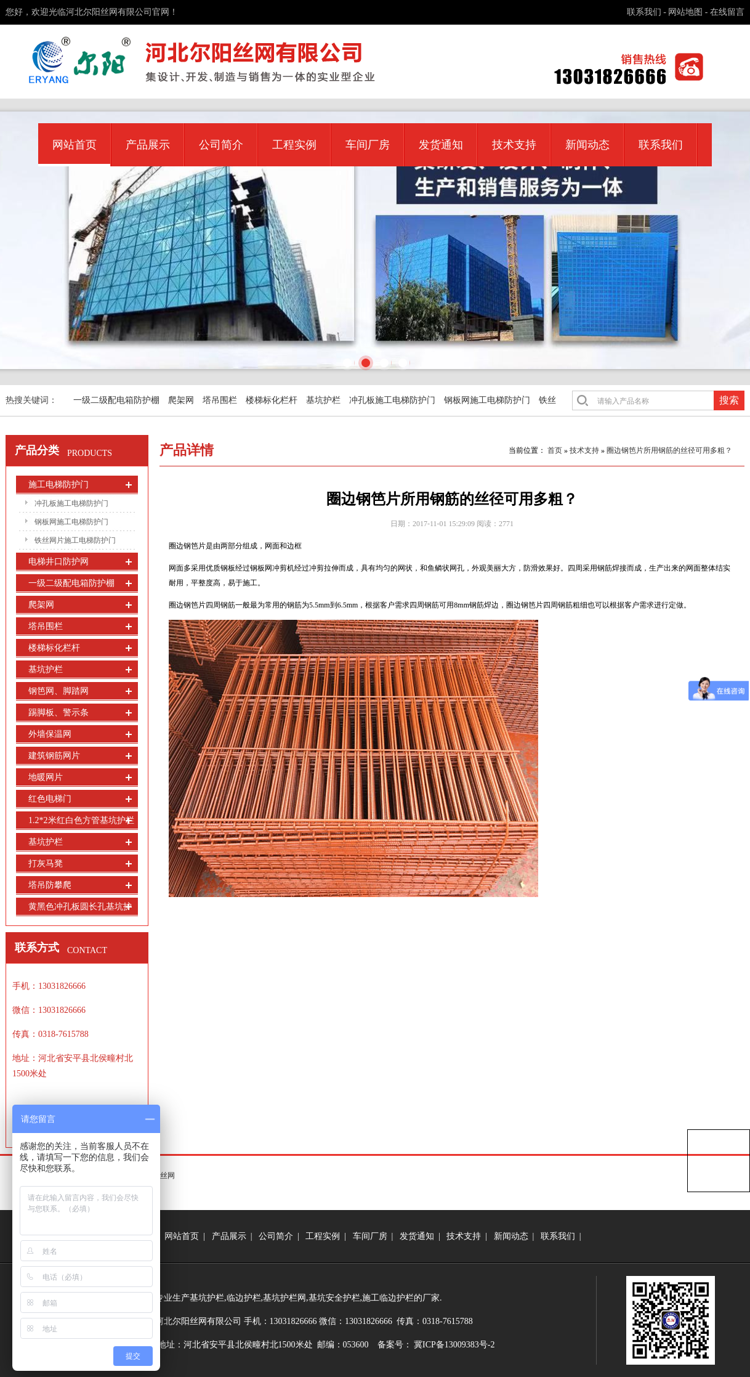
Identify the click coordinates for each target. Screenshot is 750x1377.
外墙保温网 (49, 734)
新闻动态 (587, 145)
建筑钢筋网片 (54, 755)
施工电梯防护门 (58, 484)
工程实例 (294, 145)
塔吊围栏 (220, 400)
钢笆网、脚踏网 (58, 691)
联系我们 (644, 12)
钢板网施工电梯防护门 (487, 400)
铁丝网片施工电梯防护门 (75, 540)
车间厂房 (367, 145)
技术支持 (514, 145)
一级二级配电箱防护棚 (116, 400)
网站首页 (74, 145)
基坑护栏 (323, 400)
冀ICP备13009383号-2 (454, 1344)
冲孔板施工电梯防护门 (392, 400)
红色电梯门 (49, 798)
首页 (554, 450)
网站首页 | (186, 1236)
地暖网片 (45, 777)
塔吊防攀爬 (49, 885)
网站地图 (685, 12)
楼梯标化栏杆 (271, 400)
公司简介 (221, 145)
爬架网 (181, 400)
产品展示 (148, 145)
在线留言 (727, 12)
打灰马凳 (45, 863)
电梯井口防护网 (58, 561)
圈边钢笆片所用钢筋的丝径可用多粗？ (669, 450)
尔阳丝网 (160, 1175)
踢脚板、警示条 (58, 712)
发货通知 (441, 145)
